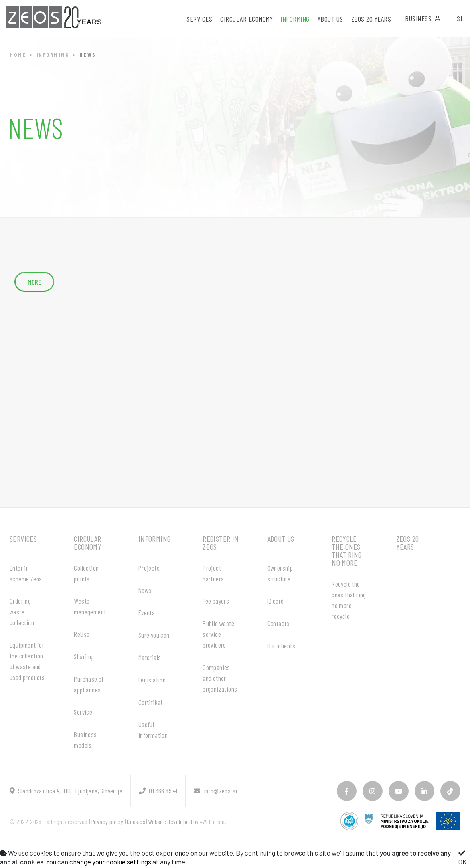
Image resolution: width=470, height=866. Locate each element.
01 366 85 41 (158, 791)
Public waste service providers (218, 634)
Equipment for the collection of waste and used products (27, 661)
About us (280, 538)
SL (460, 18)
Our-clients (281, 646)
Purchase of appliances (88, 684)
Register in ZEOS (221, 542)
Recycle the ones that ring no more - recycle (349, 600)
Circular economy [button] (246, 18)
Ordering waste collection (22, 611)
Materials (149, 657)
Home (18, 54)
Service (83, 712)
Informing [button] (295, 18)
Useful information (153, 729)
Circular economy (87, 542)
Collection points (86, 573)
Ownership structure (280, 573)
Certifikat (150, 702)
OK (462, 858)
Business (423, 18)
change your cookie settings (110, 862)
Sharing (83, 656)
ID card (275, 601)
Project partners (213, 573)
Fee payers (216, 601)
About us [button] (330, 18)
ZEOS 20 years (371, 18)
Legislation (152, 680)
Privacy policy (107, 821)
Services (23, 538)
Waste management (90, 606)
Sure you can (154, 635)
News (145, 590)
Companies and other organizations (220, 678)
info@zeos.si (215, 791)
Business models (85, 739)
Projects (149, 568)
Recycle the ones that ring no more (347, 550)
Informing (52, 54)
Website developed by (173, 821)
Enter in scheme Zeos (26, 573)
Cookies (136, 821)
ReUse (81, 634)
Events (146, 612)
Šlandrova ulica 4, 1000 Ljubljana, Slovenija (66, 791)
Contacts (278, 623)
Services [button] (199, 18)
